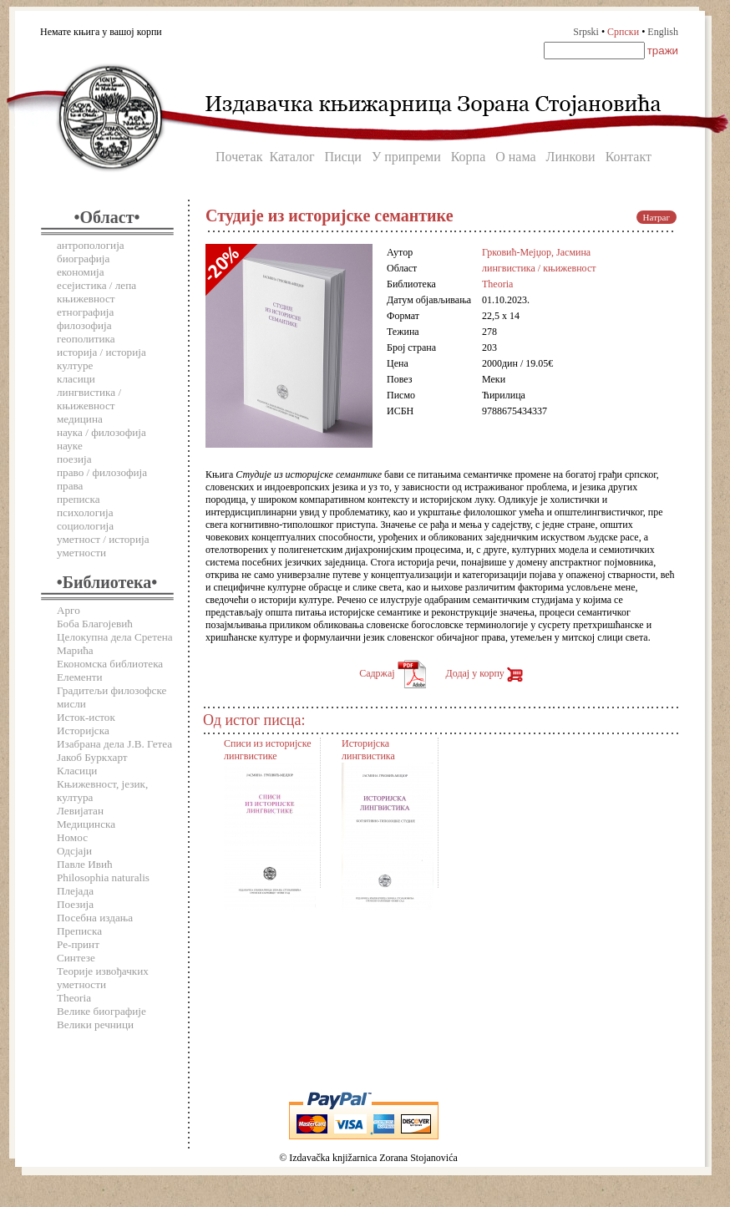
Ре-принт (78, 944)
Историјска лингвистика (368, 750)
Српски (623, 32)
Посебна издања (95, 917)
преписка (78, 499)
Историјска (83, 730)
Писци (343, 157)
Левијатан (80, 810)
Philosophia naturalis (103, 877)
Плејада (75, 891)
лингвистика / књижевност (89, 399)
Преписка (79, 931)
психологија (85, 512)
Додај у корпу (484, 673)
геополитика (86, 338)
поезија (74, 459)
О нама (515, 157)
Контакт (628, 157)
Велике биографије (101, 1011)
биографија (83, 258)
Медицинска (86, 824)
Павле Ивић (85, 864)
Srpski (586, 32)
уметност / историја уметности (103, 546)
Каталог (291, 157)
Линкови (571, 157)
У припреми (406, 157)
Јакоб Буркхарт (92, 757)
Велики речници (95, 1024)
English (662, 32)
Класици (77, 770)
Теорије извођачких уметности (103, 978)
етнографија (85, 312)
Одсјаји (74, 850)
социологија (85, 526)
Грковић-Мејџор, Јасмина (536, 252)
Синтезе (76, 957)
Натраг (656, 217)
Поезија (75, 904)
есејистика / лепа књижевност (96, 292)
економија (80, 272)
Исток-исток (86, 717)
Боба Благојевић (95, 623)
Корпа (468, 157)
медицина (80, 419)
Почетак (238, 157)
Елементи (80, 677)
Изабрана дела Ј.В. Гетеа (114, 744)
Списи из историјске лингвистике (268, 750)
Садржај (392, 673)
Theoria (74, 997)
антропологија (90, 245)
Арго (68, 610)
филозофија (84, 325)
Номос (72, 837)
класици (76, 379)
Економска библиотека (110, 663)
